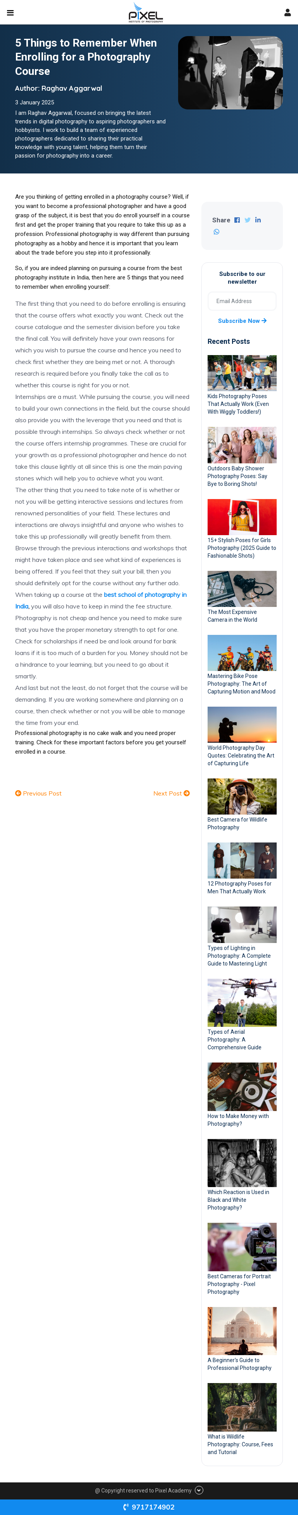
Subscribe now (242, 320)
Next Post (171, 793)
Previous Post (38, 793)
